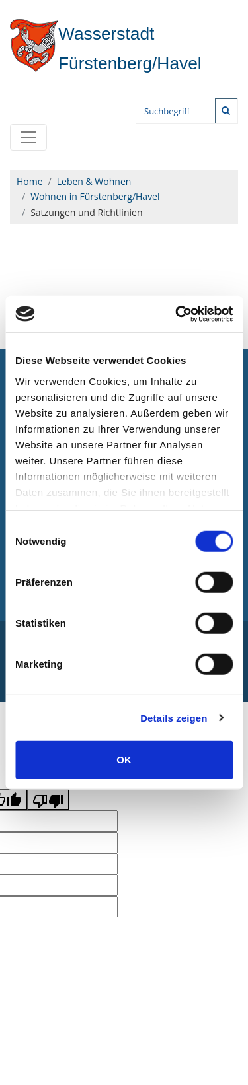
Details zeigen (173, 717)
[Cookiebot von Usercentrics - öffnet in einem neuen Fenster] (176, 313)
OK (124, 759)
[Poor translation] (48, 799)
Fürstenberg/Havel (106, 48)
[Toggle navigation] (28, 137)
